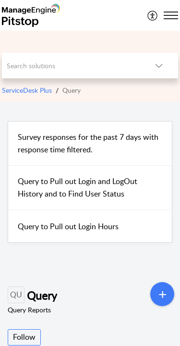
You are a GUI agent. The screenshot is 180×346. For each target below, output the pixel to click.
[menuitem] (153, 15)
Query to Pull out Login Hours (68, 226)
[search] (71, 65)
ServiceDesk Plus (27, 90)
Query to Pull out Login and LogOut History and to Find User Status (77, 187)
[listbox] (159, 65)
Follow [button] (24, 337)
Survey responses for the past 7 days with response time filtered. (88, 143)
